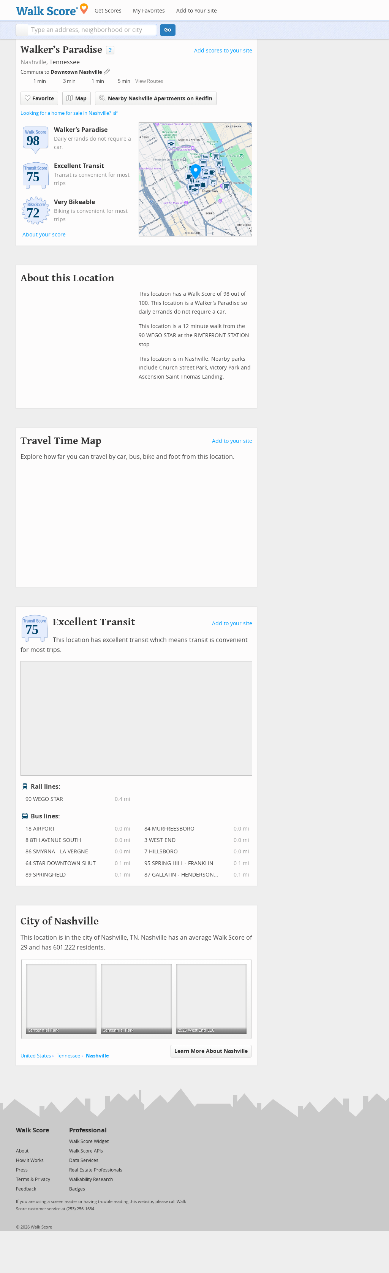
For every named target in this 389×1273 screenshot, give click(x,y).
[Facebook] (32, 1141)
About (22, 1151)
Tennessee (68, 1056)
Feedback (26, 1189)
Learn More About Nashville (211, 1051)
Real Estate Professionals (95, 1170)
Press (22, 1170)
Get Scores (108, 11)
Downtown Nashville (77, 72)
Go (167, 30)
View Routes (149, 81)
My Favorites (149, 11)
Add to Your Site (196, 11)
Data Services (83, 1160)
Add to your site (232, 441)
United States (36, 1056)
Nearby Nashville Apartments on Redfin (155, 98)
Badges (77, 1189)
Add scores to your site (223, 51)
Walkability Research (91, 1179)
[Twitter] (20, 1141)
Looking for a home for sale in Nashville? (66, 113)
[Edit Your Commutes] (107, 71)
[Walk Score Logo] (52, 9)
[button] (22, 30)
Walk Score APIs (86, 1151)
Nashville (33, 62)
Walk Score (32, 1130)
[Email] (44, 1141)
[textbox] (92, 30)
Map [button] (76, 98)
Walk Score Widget (89, 1141)
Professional (88, 1130)
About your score (44, 234)
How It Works (30, 1160)
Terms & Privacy (33, 1179)
